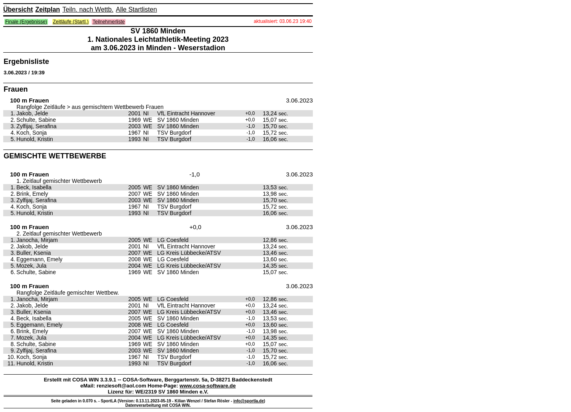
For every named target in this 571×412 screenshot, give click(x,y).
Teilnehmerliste (108, 22)
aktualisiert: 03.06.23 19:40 (283, 21)
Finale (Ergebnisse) (26, 22)
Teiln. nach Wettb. (87, 9)
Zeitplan (47, 9)
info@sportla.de (248, 401)
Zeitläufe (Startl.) (71, 22)
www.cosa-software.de (208, 386)
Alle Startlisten (136, 9)
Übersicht (18, 9)
